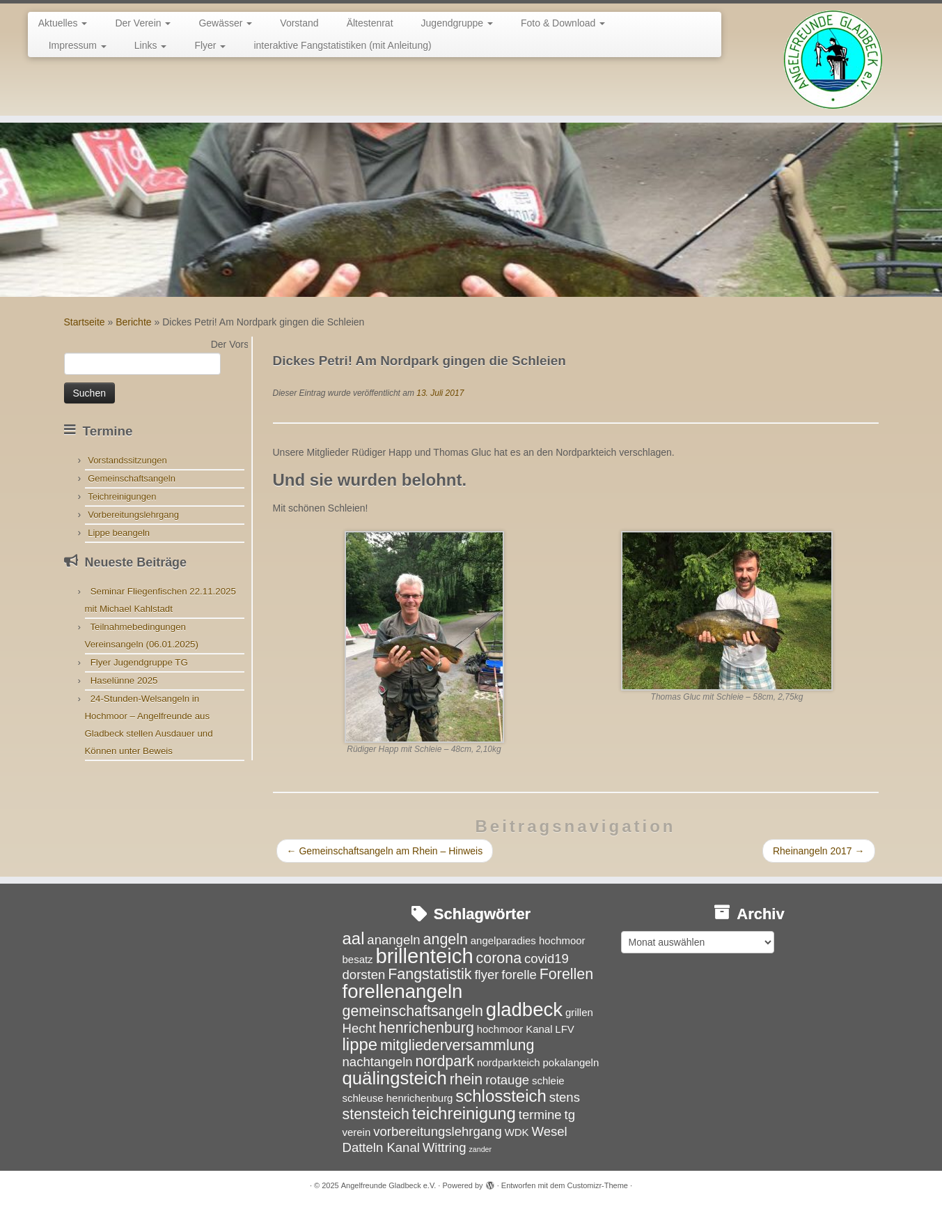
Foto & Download (563, 23)
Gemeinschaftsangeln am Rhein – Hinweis (385, 850)
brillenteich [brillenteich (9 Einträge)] (424, 955)
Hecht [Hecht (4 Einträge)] (359, 1028)
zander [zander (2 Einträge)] (480, 1149)
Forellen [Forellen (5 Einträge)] (566, 974)
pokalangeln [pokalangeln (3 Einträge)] (571, 1062)
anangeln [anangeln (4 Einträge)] (393, 939)
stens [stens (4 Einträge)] (564, 1097)
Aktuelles (63, 23)
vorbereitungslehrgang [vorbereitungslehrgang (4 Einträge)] (437, 1131)
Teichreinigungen (122, 496)
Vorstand (299, 23)
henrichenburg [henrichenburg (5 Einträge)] (426, 1028)
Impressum (78, 45)
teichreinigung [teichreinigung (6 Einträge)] (464, 1113)
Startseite (84, 322)
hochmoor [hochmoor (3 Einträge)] (500, 1029)
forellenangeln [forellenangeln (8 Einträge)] (403, 991)
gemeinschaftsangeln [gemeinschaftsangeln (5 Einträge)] (413, 1011)
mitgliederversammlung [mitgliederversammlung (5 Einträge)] (457, 1045)
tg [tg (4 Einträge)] (570, 1114)
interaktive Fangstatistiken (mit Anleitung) (342, 45)
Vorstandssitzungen (127, 460)
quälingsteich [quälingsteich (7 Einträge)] (395, 1078)
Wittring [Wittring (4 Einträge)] (444, 1147)
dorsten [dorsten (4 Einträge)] (364, 974)
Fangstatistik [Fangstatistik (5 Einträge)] (429, 974)
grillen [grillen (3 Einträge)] (579, 1012)
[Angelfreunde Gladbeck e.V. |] (833, 59)
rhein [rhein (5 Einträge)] (466, 1079)
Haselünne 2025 (124, 680)
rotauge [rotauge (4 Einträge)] (507, 1080)
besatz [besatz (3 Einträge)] (358, 959)
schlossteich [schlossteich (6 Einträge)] (500, 1095)
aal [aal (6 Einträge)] (354, 938)
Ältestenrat (370, 23)
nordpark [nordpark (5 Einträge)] (444, 1061)
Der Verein (143, 23)
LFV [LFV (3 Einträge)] (564, 1029)
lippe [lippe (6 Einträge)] (360, 1044)
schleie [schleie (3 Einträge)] (548, 1080)
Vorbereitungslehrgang (133, 514)
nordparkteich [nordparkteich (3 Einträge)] (508, 1062)
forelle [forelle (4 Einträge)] (519, 974)
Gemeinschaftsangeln (131, 478)
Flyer (210, 45)
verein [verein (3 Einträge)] (357, 1132)
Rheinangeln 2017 (819, 850)
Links (150, 45)
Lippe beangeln (119, 533)
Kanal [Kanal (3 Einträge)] (539, 1029)
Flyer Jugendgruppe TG (139, 662)
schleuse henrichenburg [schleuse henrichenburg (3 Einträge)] (398, 1098)
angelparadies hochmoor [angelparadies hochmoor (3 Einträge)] (528, 940)
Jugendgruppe (457, 23)
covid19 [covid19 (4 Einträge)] (546, 958)
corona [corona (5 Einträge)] (499, 958)
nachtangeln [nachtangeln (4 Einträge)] (378, 1061)
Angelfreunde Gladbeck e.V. (389, 1185)
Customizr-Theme (597, 1185)
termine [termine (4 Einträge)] (540, 1114)
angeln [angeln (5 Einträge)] (445, 939)
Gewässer (225, 23)
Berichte (133, 322)
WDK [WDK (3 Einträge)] (517, 1132)
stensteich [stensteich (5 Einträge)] (376, 1114)
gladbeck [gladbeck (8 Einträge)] (524, 1009)
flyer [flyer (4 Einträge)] (486, 974)
